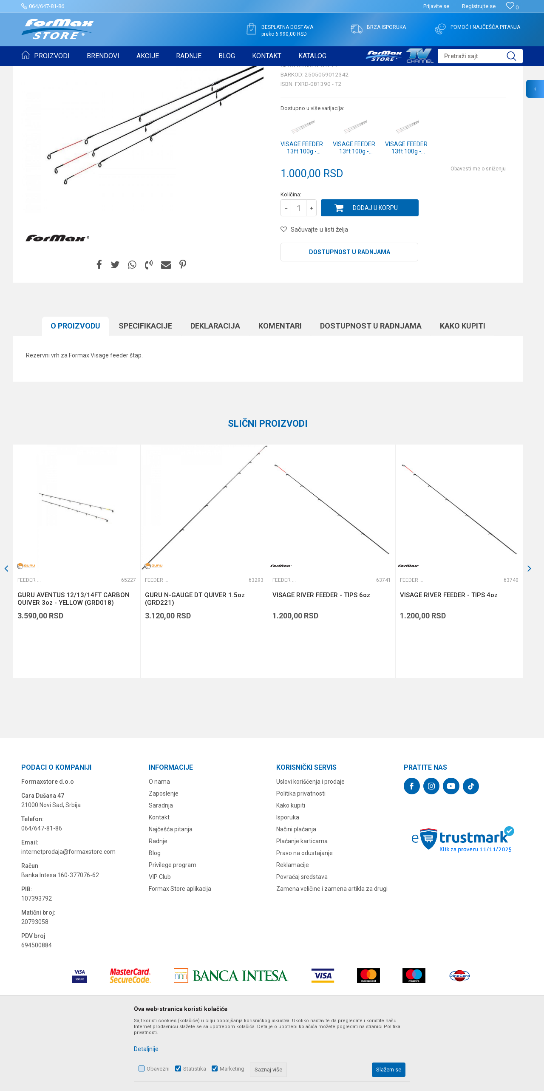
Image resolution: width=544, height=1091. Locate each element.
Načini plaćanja (296, 895)
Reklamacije (292, 930)
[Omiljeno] (512, 7)
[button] (480, 56)
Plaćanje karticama (302, 907)
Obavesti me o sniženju (478, 235)
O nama (159, 847)
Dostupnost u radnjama (349, 318)
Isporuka (287, 883)
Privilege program (172, 930)
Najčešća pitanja (171, 895)
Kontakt (159, 883)
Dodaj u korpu (375, 273)
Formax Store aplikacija (180, 954)
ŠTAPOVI (97, 71)
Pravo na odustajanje (304, 918)
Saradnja (161, 871)
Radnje (158, 907)
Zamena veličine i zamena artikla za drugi (332, 954)
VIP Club (160, 942)
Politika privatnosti (301, 859)
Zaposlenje (163, 859)
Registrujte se (479, 6)
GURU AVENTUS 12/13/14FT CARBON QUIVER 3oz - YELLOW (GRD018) (73, 664)
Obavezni (158, 1068)
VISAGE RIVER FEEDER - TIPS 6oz (321, 661)
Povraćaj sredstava (302, 942)
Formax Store (36, 71)
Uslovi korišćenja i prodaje (310, 847)
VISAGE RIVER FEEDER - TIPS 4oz (449, 661)
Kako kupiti (462, 391)
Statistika (194, 1068)
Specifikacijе (145, 391)
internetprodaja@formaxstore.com (68, 917)
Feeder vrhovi (129, 71)
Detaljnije (146, 1049)
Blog (155, 918)
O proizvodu (75, 391)
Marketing (232, 1068)
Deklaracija (215, 391)
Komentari (280, 391)
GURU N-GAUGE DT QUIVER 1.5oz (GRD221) (195, 664)
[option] (76, 627)
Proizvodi (69, 71)
